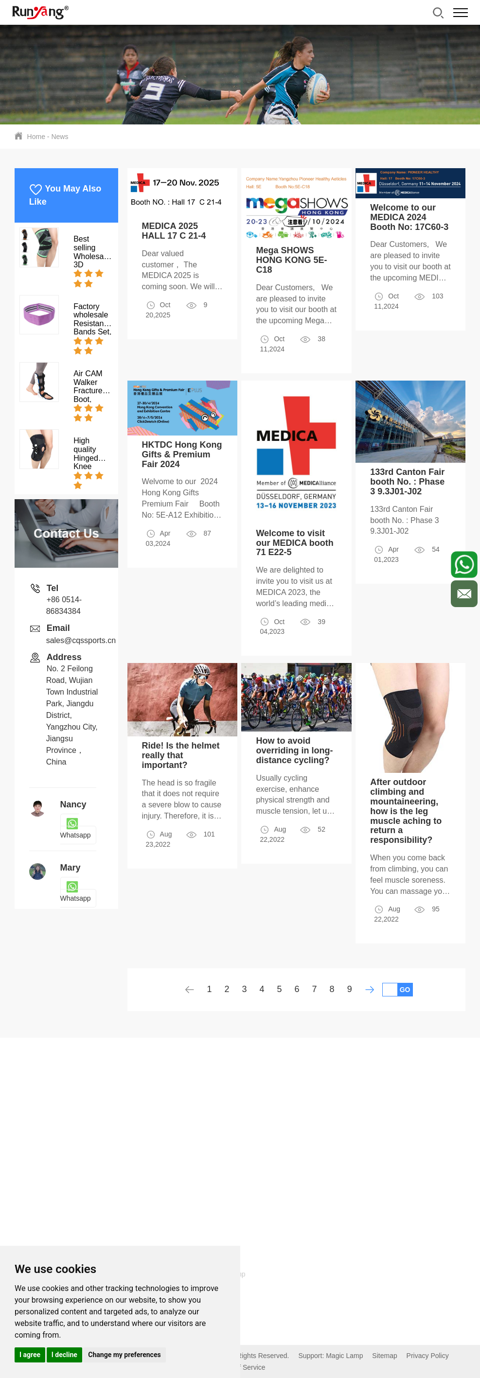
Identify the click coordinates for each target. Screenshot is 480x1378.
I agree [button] (29, 1355)
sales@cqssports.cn (81, 640)
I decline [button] (64, 1355)
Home (36, 136)
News (59, 136)
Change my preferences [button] (124, 1355)
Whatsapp (75, 829)
